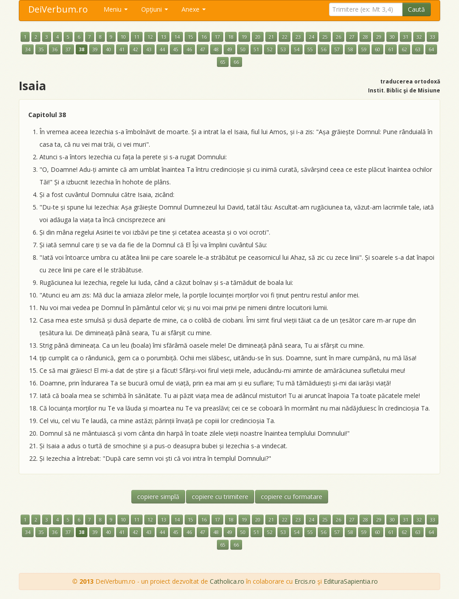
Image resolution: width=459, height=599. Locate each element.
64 (431, 49)
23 (298, 37)
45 (175, 49)
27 (352, 37)
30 (392, 37)
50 (243, 49)
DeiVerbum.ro (58, 9)
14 (177, 37)
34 (27, 49)
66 (236, 62)
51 (256, 49)
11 (136, 37)
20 (257, 37)
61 (391, 49)
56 (323, 49)
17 (217, 37)
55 (310, 49)
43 (149, 49)
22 (284, 37)
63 (417, 49)
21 (271, 37)
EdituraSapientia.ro (351, 581)
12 (150, 37)
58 (350, 49)
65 (222, 62)
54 (296, 49)
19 (244, 37)
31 (405, 37)
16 (204, 37)
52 (270, 49)
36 (54, 49)
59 (364, 49)
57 (337, 49)
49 (229, 49)
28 (365, 37)
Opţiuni (154, 9)
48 (216, 49)
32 (419, 37)
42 (135, 49)
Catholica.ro (227, 581)
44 (162, 49)
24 (311, 37)
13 (163, 37)
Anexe (194, 9)
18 (231, 37)
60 (377, 49)
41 (122, 49)
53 (283, 49)
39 (95, 49)
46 (189, 49)
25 (325, 37)
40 (108, 49)
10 (123, 37)
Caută (416, 9)
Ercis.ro (305, 581)
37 (68, 49)
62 (404, 49)
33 (432, 37)
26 (338, 37)
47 (202, 49)
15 (190, 37)
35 (41, 49)
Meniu (116, 9)
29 (378, 37)
